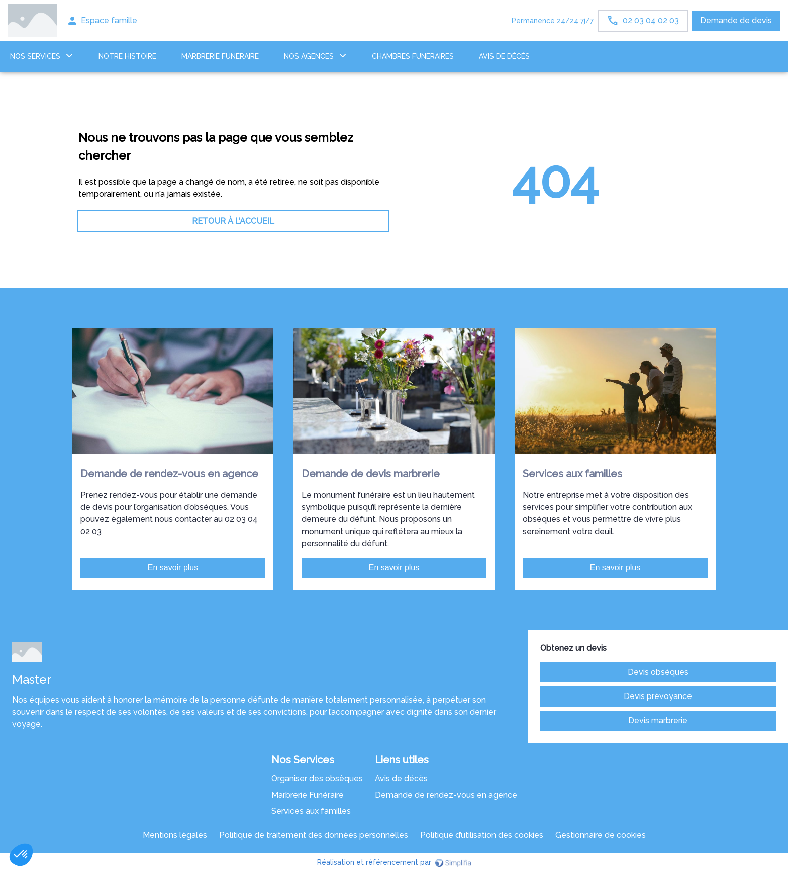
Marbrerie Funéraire (307, 795)
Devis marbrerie (657, 720)
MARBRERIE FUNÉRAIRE (220, 56)
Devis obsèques (658, 672)
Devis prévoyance (658, 696)
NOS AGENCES (309, 56)
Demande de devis (736, 20)
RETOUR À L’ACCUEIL (233, 221)
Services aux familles (311, 811)
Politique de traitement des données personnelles (313, 835)
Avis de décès (504, 56)
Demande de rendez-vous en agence (446, 795)
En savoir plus (173, 567)
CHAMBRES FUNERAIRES (413, 56)
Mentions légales (175, 835)
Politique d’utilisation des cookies (481, 835)
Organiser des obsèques (317, 778)
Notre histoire (127, 56)
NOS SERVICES (35, 56)
